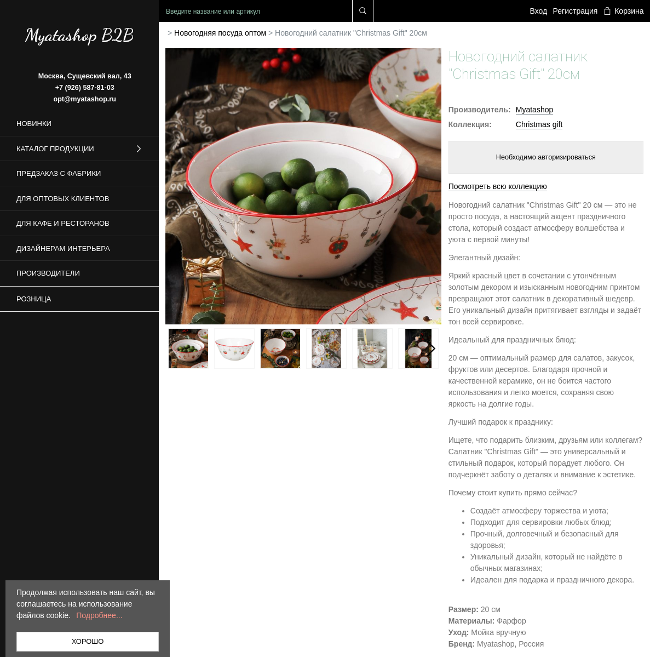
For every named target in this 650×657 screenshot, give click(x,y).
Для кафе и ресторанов (63, 223)
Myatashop (534, 109)
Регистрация (575, 11)
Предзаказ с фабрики (58, 173)
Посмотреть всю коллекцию (497, 186)
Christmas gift (539, 124)
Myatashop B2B (79, 35)
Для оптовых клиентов (62, 199)
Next (430, 348)
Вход (539, 11)
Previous (176, 348)
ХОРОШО (88, 641)
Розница (33, 299)
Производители (48, 273)
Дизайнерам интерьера (63, 248)
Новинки (33, 123)
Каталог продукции (79, 149)
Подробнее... (99, 615)
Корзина (623, 11)
